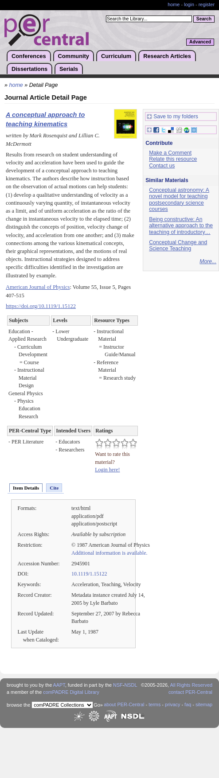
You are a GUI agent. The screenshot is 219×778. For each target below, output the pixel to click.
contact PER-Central (190, 692)
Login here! (107, 470)
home (174, 4)
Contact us (162, 166)
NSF (118, 685)
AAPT (59, 685)
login (189, 4)
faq (187, 704)
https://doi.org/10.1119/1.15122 (41, 306)
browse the (18, 705)
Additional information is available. (109, 553)
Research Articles (167, 56)
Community (73, 56)
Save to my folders (172, 116)
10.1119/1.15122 (89, 574)
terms (154, 704)
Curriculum (116, 56)
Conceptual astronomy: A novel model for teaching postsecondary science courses (179, 200)
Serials (68, 69)
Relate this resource (173, 159)
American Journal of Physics (38, 287)
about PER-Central (124, 704)
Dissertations (29, 69)
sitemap (204, 704)
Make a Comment (170, 153)
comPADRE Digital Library (71, 692)
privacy (172, 704)
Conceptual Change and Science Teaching (178, 245)
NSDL (130, 685)
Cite (54, 487)
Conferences (29, 56)
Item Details (26, 487)
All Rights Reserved (191, 685)
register (207, 4)
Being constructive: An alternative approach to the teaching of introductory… (181, 225)
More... (207, 261)
